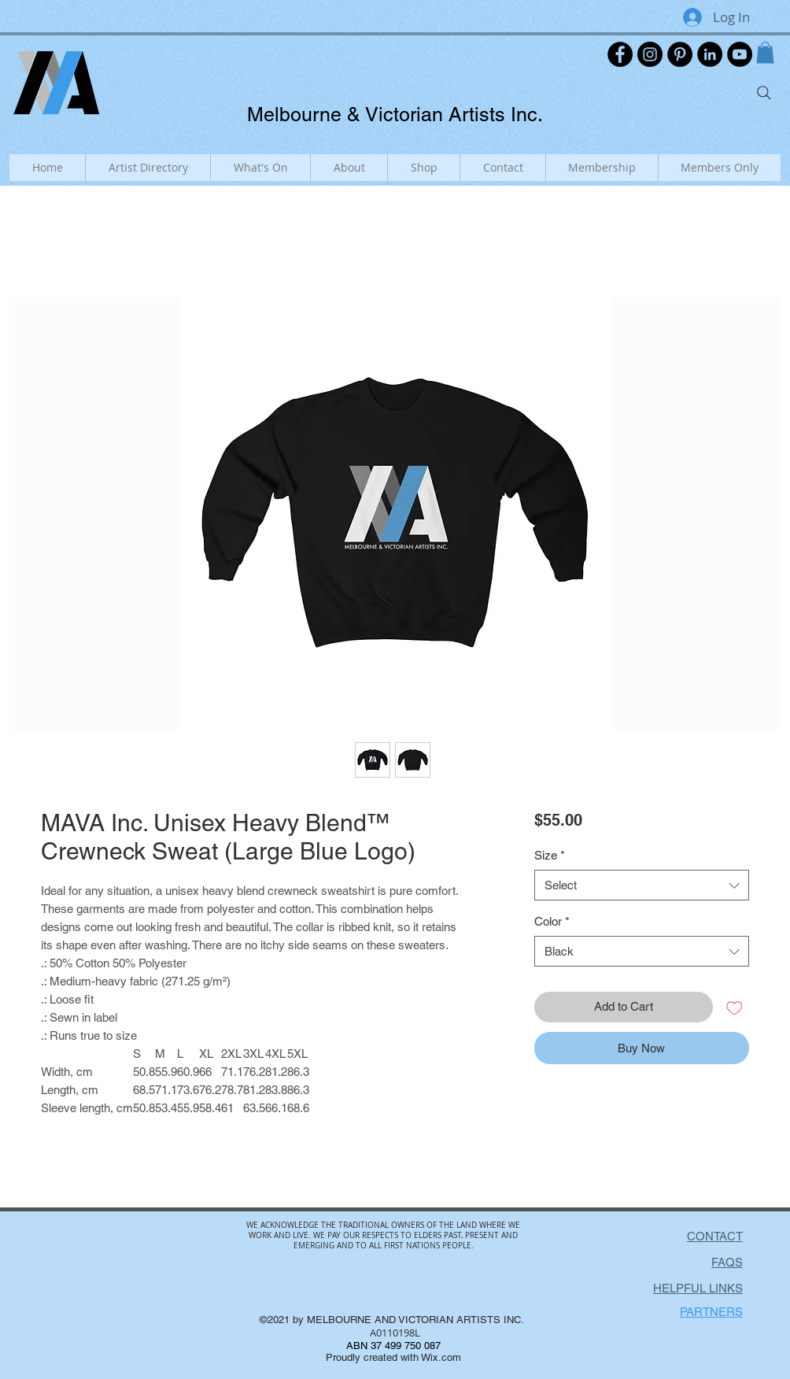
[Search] (764, 92)
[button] (765, 52)
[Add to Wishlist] (734, 1007)
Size (549, 855)
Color (552, 921)
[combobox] (641, 885)
